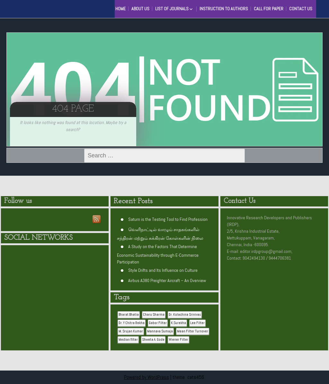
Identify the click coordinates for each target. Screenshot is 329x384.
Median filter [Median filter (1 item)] (128, 340)
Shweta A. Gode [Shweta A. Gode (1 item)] (153, 340)
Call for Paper (268, 9)
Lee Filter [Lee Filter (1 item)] (197, 323)
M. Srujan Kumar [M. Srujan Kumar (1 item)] (131, 331)
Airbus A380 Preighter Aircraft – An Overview (167, 280)
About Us (140, 9)
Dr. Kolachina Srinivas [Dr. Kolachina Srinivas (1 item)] (185, 315)
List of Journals (172, 9)
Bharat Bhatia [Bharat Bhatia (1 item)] (129, 315)
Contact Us (300, 9)
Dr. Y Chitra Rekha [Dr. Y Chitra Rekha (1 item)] (132, 323)
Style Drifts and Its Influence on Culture (163, 270)
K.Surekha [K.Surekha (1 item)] (178, 323)
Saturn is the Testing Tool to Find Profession (168, 219)
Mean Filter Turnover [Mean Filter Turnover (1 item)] (192, 331)
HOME (120, 9)
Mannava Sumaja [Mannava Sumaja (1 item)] (160, 331)
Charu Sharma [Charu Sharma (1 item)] (153, 315)
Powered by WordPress (146, 377)
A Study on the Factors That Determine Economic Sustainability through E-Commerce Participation (158, 253)
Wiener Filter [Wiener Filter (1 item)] (178, 340)
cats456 (195, 377)
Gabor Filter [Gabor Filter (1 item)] (158, 323)
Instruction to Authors (224, 9)
